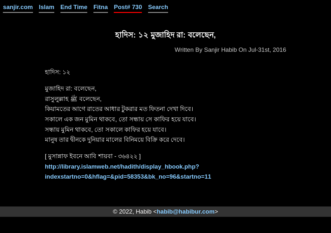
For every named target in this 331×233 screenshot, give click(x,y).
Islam (46, 7)
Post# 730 (128, 7)
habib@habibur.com (186, 211)
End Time (74, 7)
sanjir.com (18, 7)
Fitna (100, 7)
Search (158, 7)
